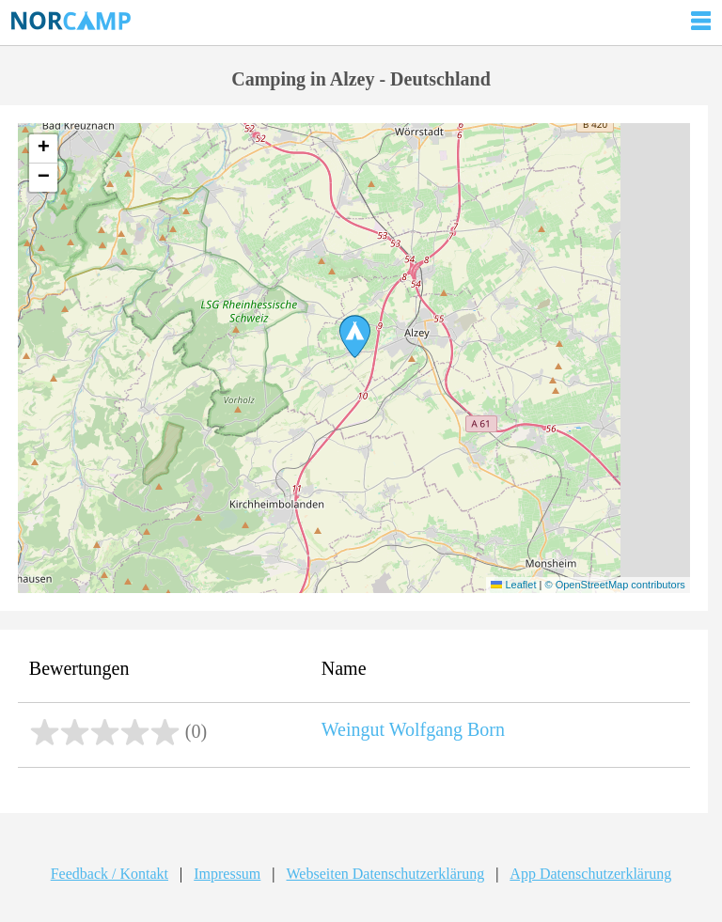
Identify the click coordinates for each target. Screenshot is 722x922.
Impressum (227, 874)
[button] (354, 336)
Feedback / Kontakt (109, 874)
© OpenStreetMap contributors (614, 584)
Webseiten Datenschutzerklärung (386, 874)
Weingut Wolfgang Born (413, 729)
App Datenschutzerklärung (590, 874)
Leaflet (513, 584)
